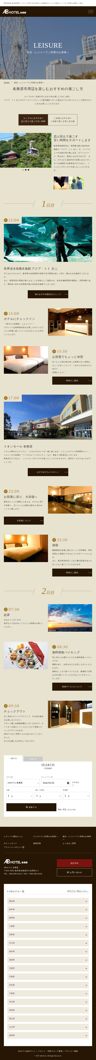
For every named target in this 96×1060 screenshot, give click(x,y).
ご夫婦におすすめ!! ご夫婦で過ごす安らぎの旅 (62, 119)
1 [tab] (23, 170)
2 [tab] (25, 170)
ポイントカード (10, 843)
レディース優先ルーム (13, 836)
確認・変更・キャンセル (67, 809)
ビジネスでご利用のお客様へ (45, 836)
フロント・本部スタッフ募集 (50, 1051)
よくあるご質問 (69, 843)
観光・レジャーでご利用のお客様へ (77, 837)
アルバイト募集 (71, 1051)
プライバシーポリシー (14, 847)
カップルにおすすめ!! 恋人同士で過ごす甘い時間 (33, 119)
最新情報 (37, 843)
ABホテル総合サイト (27, 1051)
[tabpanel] (25, 150)
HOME (7, 83)
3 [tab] (28, 170)
